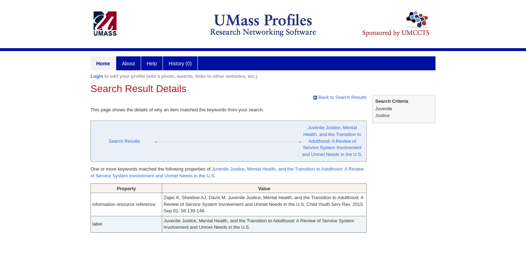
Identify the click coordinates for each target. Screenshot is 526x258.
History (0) (180, 63)
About (128, 63)
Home (103, 63)
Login (97, 76)
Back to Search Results (340, 97)
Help (152, 63)
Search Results (124, 141)
